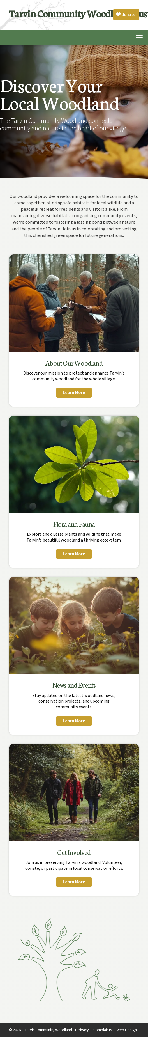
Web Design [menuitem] (127, 1030)
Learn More (74, 392)
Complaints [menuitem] (102, 1030)
